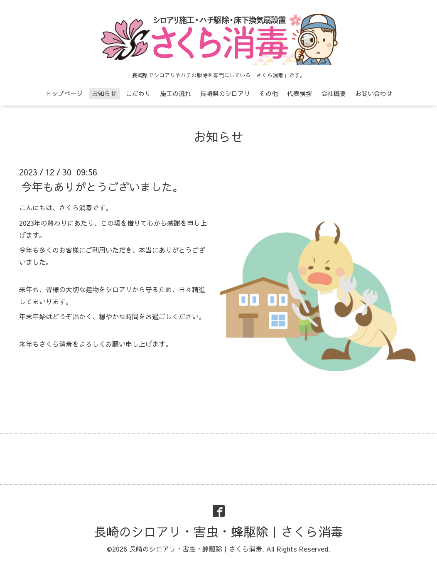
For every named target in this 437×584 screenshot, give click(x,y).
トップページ (64, 93)
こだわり (138, 93)
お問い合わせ (374, 93)
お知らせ (104, 93)
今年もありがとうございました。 (102, 186)
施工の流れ (175, 93)
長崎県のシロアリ (225, 93)
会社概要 (333, 93)
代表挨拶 (299, 93)
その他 (268, 93)
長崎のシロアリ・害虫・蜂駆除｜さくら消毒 (218, 531)
